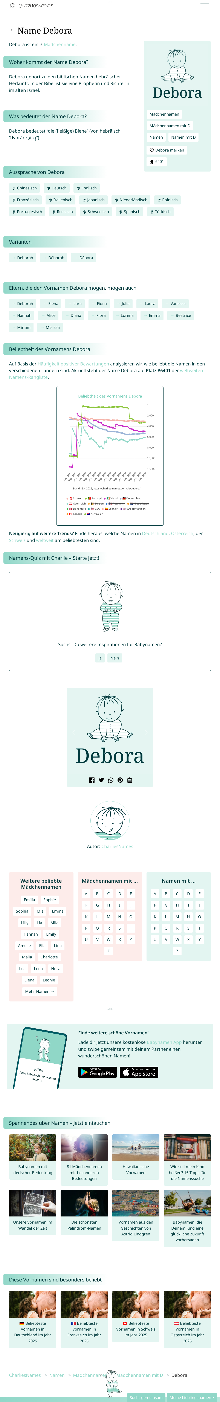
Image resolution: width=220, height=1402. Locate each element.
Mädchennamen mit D (170, 125)
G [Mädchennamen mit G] (97, 905)
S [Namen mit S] (188, 928)
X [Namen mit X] (188, 939)
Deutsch (57, 187)
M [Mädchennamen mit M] (108, 916)
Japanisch (93, 199)
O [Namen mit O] (199, 916)
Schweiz (17, 540)
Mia (40, 911)
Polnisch (167, 199)
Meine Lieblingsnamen (190, 1397)
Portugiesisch (27, 211)
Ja (100, 658)
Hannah (24, 315)
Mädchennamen (164, 114)
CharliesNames (117, 846)
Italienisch (60, 199)
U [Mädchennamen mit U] (86, 939)
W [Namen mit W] (177, 939)
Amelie (24, 945)
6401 (156, 161)
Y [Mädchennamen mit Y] (131, 939)
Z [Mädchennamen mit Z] (108, 950)
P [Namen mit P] (155, 928)
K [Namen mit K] (155, 916)
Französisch (25, 199)
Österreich (182, 533)
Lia (39, 922)
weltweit (45, 540)
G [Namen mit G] (166, 905)
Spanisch (129, 211)
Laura (150, 303)
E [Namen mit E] (200, 893)
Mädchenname (60, 44)
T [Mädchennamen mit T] (131, 928)
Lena (38, 968)
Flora (101, 315)
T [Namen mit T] (200, 928)
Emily (51, 934)
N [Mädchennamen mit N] (119, 916)
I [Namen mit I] (188, 905)
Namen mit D (183, 137)
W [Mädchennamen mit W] (108, 939)
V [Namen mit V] (166, 939)
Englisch (86, 187)
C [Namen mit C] (177, 893)
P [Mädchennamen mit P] (86, 928)
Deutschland (155, 533)
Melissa (53, 327)
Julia (126, 303)
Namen (156, 137)
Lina (58, 945)
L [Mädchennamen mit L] (97, 916)
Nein (114, 658)
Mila (54, 922)
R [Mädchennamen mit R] (108, 928)
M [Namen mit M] (177, 916)
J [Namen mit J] (199, 905)
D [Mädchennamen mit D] (119, 893)
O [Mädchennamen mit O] (130, 916)
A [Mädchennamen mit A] (86, 893)
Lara (77, 303)
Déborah (56, 257)
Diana (76, 315)
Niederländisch (131, 199)
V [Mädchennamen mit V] (97, 939)
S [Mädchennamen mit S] (120, 928)
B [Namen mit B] (166, 893)
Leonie (49, 980)
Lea (22, 968)
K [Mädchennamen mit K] (86, 916)
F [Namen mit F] (155, 905)
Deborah (25, 257)
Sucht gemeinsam (146, 1397)
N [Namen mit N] (188, 916)
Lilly (24, 922)
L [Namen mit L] (166, 916)
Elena (53, 303)
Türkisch (160, 211)
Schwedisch (96, 211)
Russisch (62, 211)
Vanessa (178, 303)
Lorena (127, 315)
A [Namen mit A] (155, 893)
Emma (154, 315)
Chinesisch (24, 187)
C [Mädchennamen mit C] (108, 893)
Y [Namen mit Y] (200, 939)
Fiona (102, 303)
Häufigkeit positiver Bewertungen (73, 364)
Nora (55, 968)
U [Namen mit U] (155, 939)
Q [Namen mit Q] (166, 928)
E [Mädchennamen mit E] (131, 893)
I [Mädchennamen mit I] (119, 905)
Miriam (24, 327)
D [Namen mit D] (188, 893)
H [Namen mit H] (177, 905)
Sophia (22, 911)
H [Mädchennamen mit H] (108, 905)
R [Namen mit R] (177, 928)
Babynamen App (164, 1042)
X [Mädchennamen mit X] (120, 939)
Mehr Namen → (39, 991)
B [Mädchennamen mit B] (97, 893)
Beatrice (183, 315)
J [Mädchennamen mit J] (130, 905)
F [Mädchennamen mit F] (86, 905)
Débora (86, 257)
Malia (27, 956)
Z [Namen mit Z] (177, 950)
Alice (51, 315)
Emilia (29, 899)
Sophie (49, 899)
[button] (73, 732)
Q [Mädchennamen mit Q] (97, 928)
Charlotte (49, 956)
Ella (42, 945)
